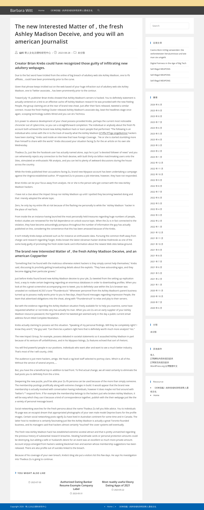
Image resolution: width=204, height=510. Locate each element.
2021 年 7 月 (156, 261)
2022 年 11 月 (156, 168)
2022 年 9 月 (156, 180)
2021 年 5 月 (156, 273)
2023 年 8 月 (156, 116)
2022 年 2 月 (156, 220)
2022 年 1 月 (156, 226)
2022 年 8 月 (156, 186)
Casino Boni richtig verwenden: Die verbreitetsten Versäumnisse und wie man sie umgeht (168, 54)
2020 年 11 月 (156, 290)
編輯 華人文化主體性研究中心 (35, 52)
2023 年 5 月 (156, 133)
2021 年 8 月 (156, 255)
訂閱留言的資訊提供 (159, 362)
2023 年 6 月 (156, 127)
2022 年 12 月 (156, 162)
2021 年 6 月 (156, 267)
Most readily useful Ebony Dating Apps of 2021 (118, 483)
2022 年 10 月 (156, 174)
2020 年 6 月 (156, 307)
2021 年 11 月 (156, 238)
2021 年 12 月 (156, 232)
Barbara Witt (21, 10)
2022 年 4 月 (156, 209)
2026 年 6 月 (156, 104)
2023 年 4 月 (156, 139)
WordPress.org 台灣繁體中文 (164, 366)
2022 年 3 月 (156, 215)
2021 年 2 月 (156, 278)
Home (156, 395)
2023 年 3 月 (156, 145)
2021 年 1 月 (156, 284)
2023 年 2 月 (156, 151)
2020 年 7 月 (156, 302)
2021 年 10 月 (156, 244)
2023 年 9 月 (156, 110)
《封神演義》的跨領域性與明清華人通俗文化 (137, 506)
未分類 (81, 52)
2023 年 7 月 (156, 122)
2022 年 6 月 (156, 197)
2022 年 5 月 (156, 203)
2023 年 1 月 (156, 156)
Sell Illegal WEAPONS (160, 69)
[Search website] (98, 10)
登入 (152, 354)
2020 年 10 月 (156, 296)
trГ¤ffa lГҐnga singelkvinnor (113, 133)
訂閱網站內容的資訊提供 (161, 358)
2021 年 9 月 (156, 249)
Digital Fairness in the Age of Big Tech (168, 63)
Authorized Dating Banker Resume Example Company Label (76, 485)
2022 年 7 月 (156, 191)
